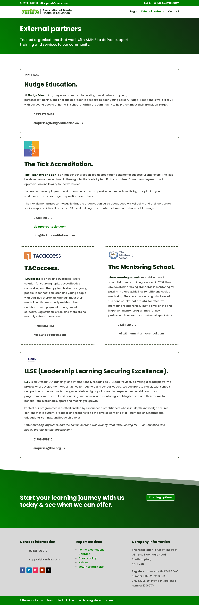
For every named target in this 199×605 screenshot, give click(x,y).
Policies (83, 562)
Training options (160, 497)
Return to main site (91, 567)
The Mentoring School (123, 277)
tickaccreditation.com (49, 227)
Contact (173, 11)
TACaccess (32, 279)
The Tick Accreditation (40, 175)
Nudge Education (40, 95)
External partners (152, 11)
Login (147, 3)
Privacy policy (87, 558)
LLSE (27, 382)
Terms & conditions (91, 550)
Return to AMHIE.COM (166, 3)
